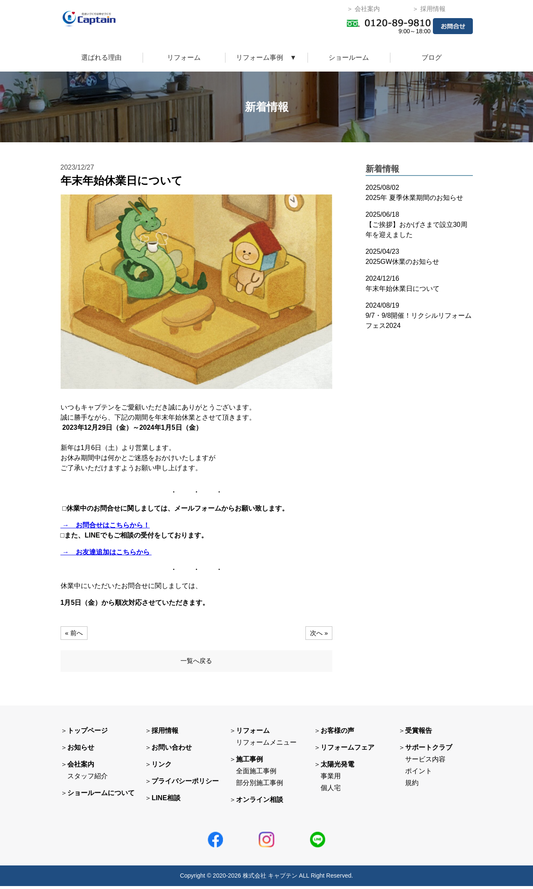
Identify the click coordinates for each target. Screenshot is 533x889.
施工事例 (249, 762)
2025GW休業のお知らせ (402, 261)
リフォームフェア (347, 750)
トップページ (87, 733)
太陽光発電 (337, 767)
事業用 (331, 779)
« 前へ (74, 632)
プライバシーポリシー (185, 784)
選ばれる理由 (101, 57)
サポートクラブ (428, 750)
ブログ (432, 57)
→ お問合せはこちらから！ (105, 525)
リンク (161, 767)
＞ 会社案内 (363, 8)
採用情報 (164, 733)
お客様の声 (337, 733)
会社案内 (80, 767)
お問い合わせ (171, 750)
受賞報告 (418, 733)
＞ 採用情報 (428, 8)
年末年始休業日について (403, 288)
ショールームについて (101, 796)
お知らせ (80, 750)
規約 (412, 786)
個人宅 (331, 791)
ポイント (418, 774)
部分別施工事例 (259, 786)
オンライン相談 (259, 802)
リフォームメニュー (266, 745)
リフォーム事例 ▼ (266, 57)
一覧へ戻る (196, 663)
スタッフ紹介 (87, 779)
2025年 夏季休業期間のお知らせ (414, 197)
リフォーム (184, 57)
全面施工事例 (256, 774)
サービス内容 (425, 762)
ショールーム (349, 57)
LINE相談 (165, 801)
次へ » (318, 632)
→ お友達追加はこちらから (106, 552)
